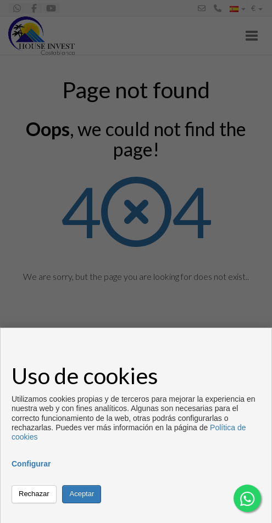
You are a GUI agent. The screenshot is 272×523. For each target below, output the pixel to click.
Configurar (31, 463)
